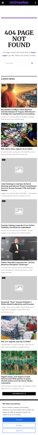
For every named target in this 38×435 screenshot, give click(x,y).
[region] (19, 417)
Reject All (19, 431)
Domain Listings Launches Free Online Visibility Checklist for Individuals (18, 226)
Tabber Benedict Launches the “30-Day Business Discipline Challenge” (17, 263)
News (4, 85)
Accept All (19, 420)
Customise (19, 425)
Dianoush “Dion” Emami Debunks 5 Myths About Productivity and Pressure (17, 303)
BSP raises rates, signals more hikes (16, 149)
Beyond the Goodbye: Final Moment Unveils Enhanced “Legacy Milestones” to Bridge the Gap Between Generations (18, 112)
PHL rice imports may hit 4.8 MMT (16, 342)
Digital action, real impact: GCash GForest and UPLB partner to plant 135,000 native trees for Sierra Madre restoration (17, 380)
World (4, 124)
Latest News (8, 79)
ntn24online (19, 2)
